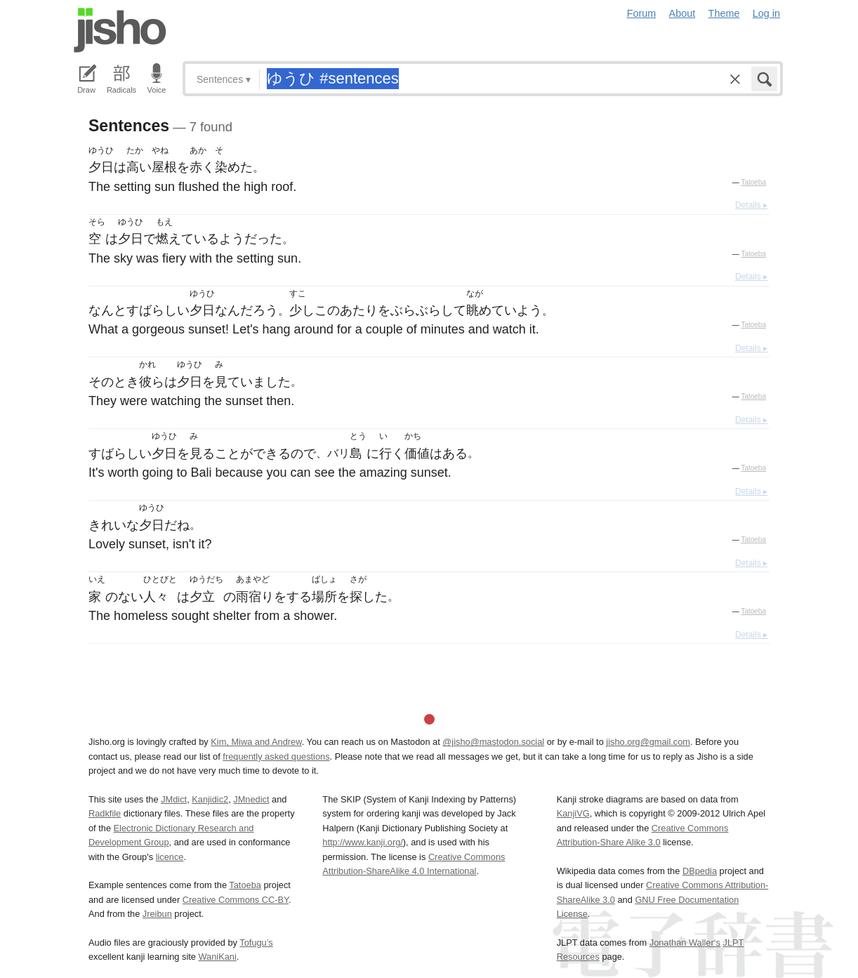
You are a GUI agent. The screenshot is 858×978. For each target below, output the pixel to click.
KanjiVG (573, 813)
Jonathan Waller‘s (684, 942)
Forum (641, 13)
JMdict (174, 799)
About (682, 13)
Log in (766, 13)
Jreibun (157, 913)
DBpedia (699, 871)
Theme (724, 13)
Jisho (120, 30)
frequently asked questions (276, 756)
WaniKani (218, 956)
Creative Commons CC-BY (236, 899)
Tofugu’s (255, 942)
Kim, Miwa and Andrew (256, 741)
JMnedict (251, 799)
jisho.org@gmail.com (648, 741)
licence (170, 857)
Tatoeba (753, 182)
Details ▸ (751, 205)
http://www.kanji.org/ (362, 842)
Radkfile (104, 813)
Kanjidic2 (210, 799)
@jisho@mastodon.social (493, 741)
